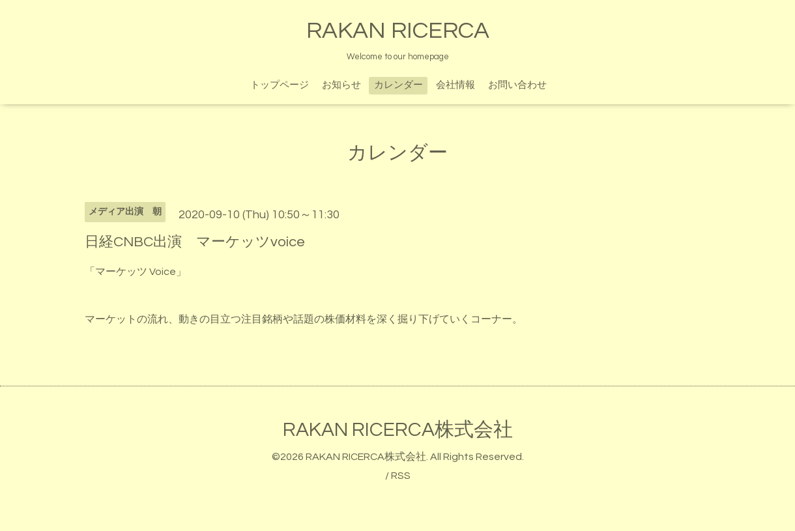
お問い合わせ (517, 85)
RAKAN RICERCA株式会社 (398, 430)
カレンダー (398, 85)
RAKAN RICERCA (397, 30)
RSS (401, 475)
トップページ (279, 85)
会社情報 (455, 85)
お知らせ (341, 85)
